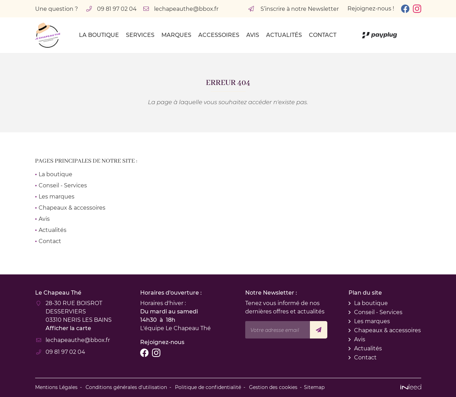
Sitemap (314, 387)
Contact (322, 35)
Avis (252, 35)
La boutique (99, 35)
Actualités (284, 35)
